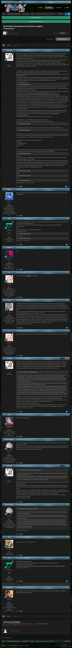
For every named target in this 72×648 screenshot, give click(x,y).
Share (55, 33)
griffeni (9, 189)
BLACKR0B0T (9, 587)
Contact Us (21, 645)
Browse (49, 7)
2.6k (9, 64)
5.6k (9, 429)
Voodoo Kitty (9, 247)
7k (9, 237)
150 (9, 262)
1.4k (9, 551)
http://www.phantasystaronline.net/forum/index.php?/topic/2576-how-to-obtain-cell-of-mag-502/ (38, 74)
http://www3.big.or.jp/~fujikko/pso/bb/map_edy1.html (39, 93)
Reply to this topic (62, 39)
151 (9, 454)
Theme (9, 645)
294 (9, 602)
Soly (9, 218)
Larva (9, 414)
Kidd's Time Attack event (36, 21)
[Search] (55, 2)
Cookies (27, 645)
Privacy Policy (15, 645)
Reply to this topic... (15, 630)
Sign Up (16, 2)
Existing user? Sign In (7, 2)
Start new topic (49, 39)
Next (8, 45)
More (67, 7)
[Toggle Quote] (18, 372)
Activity (58, 7)
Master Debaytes (9, 439)
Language (3, 645)
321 (9, 204)
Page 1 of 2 (17, 45)
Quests (16, 33)
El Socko (9, 300)
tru (9, 272)
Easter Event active (36, 17)
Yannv (9, 537)
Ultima (40, 7)
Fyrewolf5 (9, 50)
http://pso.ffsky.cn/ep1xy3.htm (23, 94)
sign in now (34, 623)
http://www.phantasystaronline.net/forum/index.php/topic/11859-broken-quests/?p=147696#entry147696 (40, 566)
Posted (20, 50)
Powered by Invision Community (64, 645)
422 (9, 314)
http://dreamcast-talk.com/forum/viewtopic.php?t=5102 (47, 94)
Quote (20, 186)
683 (9, 287)
